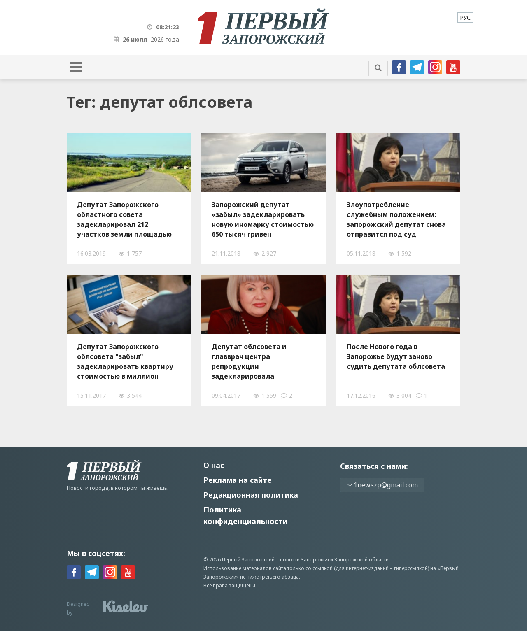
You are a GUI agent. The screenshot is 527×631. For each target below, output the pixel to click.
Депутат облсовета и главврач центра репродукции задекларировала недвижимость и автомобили (249, 361)
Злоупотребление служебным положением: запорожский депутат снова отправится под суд (396, 219)
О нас (213, 465)
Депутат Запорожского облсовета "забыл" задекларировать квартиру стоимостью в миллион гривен (125, 361)
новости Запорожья (304, 559)
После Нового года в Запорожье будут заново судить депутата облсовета (396, 356)
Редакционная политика (250, 495)
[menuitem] (465, 17)
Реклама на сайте (237, 480)
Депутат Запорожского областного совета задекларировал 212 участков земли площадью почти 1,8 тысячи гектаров (124, 219)
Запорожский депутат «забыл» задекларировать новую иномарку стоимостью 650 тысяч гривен (263, 219)
